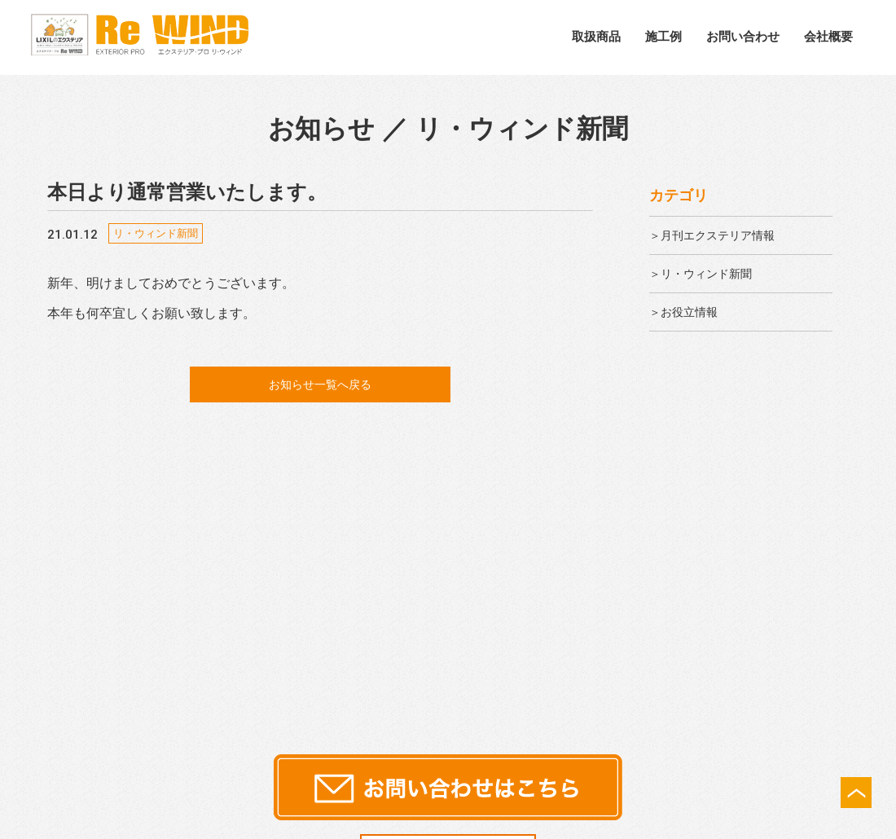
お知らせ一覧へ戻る (320, 385)
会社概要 (828, 36)
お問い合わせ (743, 36)
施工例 (663, 36)
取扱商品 (596, 36)
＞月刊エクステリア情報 (721, 235)
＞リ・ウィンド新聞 (707, 273)
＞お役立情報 (688, 311)
